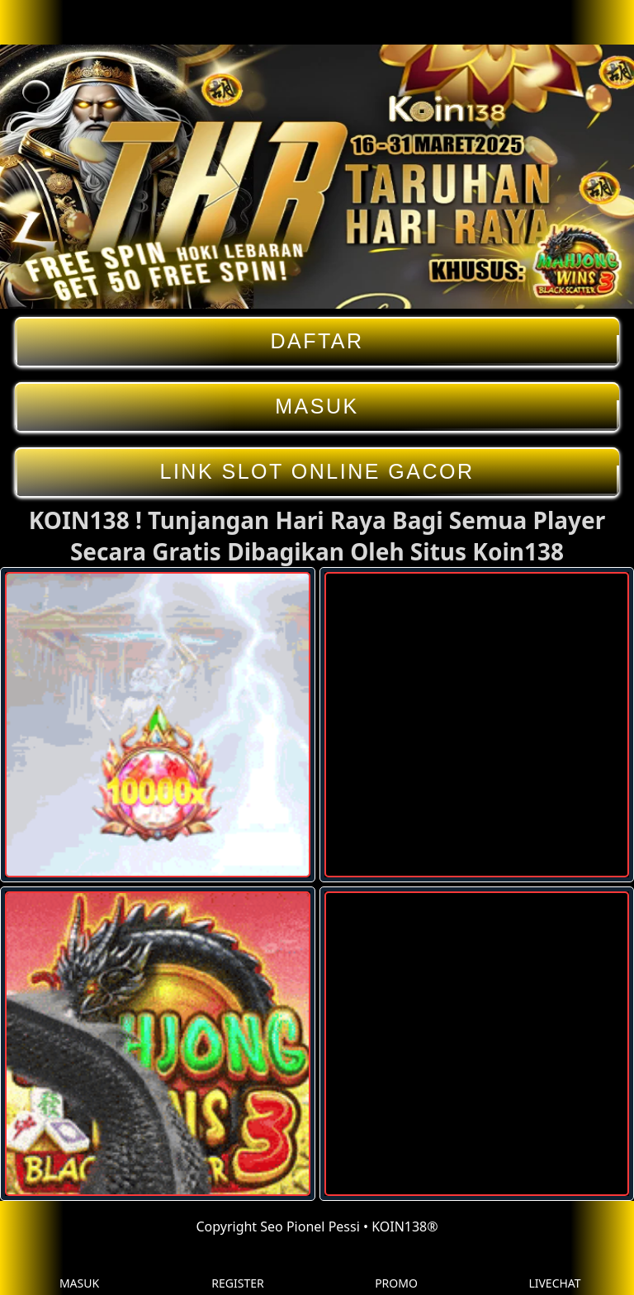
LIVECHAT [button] (554, 1270)
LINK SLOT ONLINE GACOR (316, 471)
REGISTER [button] (237, 1270)
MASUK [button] (79, 1270)
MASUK (316, 406)
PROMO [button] (396, 1270)
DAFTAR (316, 341)
